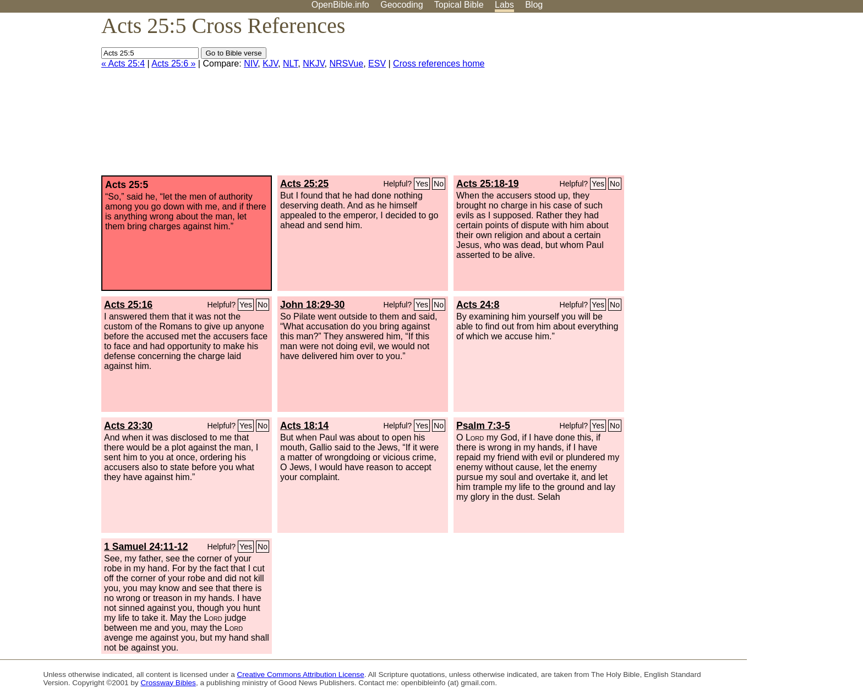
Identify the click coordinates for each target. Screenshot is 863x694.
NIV (251, 63)
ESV (377, 63)
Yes (422, 183)
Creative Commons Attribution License (300, 674)
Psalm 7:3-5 (483, 425)
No (439, 183)
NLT (290, 63)
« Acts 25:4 (123, 63)
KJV (270, 63)
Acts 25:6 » (173, 63)
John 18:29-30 (312, 304)
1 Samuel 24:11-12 (146, 546)
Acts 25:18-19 (487, 183)
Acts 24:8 (477, 304)
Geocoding (401, 4)
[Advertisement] (751, 98)
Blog (534, 4)
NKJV (313, 63)
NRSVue (346, 63)
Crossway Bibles (167, 683)
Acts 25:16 (128, 304)
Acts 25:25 (304, 183)
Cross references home (438, 63)
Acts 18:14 (304, 425)
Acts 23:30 (128, 425)
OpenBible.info (340, 4)
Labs (504, 4)
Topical (459, 4)
